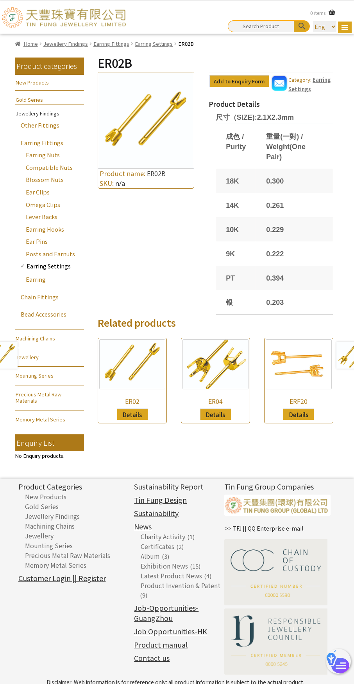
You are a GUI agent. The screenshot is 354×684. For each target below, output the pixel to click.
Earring (36, 279)
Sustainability (156, 513)
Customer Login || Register (62, 578)
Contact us (152, 658)
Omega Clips (43, 204)
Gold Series (29, 99)
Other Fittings (40, 125)
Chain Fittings (40, 297)
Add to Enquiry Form (239, 81)
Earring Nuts (43, 155)
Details (132, 414)
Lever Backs (41, 216)
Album (150, 556)
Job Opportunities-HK (170, 631)
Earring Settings (154, 43)
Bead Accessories (43, 314)
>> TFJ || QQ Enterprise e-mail (264, 528)
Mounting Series (35, 375)
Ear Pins (37, 241)
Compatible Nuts (49, 167)
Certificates (157, 546)
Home (30, 43)
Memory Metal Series (40, 419)
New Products (32, 82)
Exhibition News (164, 566)
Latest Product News (171, 575)
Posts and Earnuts (50, 254)
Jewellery (27, 357)
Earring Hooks (45, 229)
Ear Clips (38, 192)
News (143, 526)
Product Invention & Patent (180, 585)
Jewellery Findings (65, 43)
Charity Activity (163, 536)
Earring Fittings (111, 43)
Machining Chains (35, 338)
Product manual (161, 644)
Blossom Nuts (45, 179)
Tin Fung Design (160, 500)
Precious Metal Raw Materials (38, 397)
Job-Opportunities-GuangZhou (166, 613)
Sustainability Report (169, 486)
